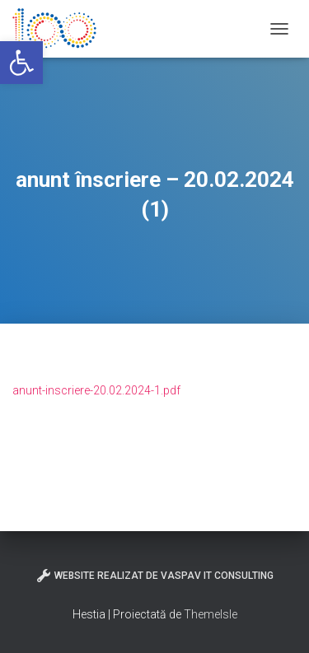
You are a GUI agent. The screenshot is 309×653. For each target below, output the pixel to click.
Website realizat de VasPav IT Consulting (154, 575)
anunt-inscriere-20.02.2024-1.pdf (96, 390)
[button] (21, 62)
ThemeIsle (210, 614)
